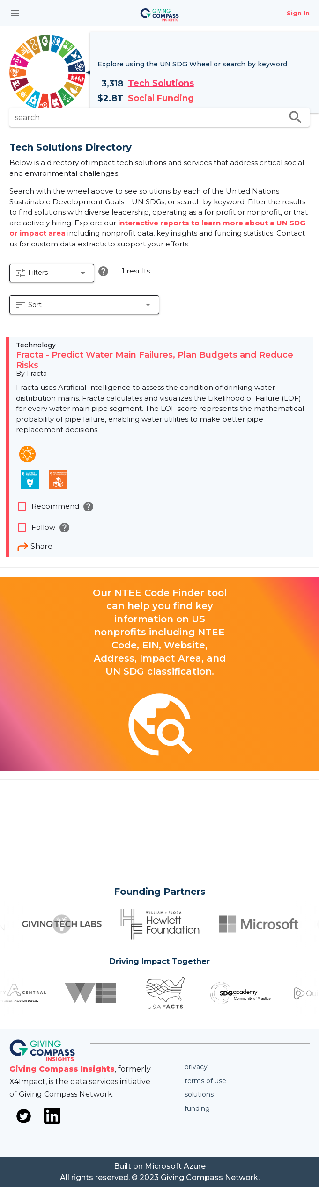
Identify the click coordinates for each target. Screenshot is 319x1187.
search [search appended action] (295, 117)
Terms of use (205, 1081)
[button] (51, 273)
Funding (197, 1108)
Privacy (196, 1067)
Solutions (199, 1094)
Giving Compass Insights (62, 1069)
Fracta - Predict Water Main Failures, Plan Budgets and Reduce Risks (154, 360)
